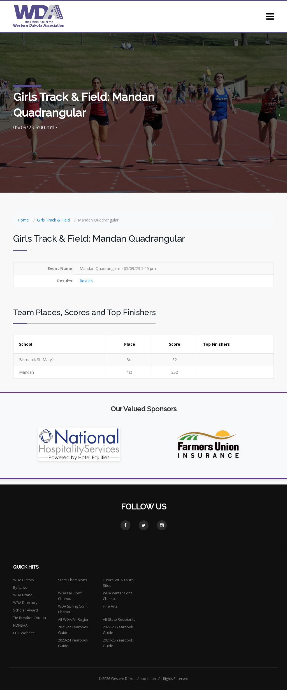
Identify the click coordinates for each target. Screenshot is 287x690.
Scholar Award (25, 610)
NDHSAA (20, 625)
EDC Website (24, 632)
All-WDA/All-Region (73, 619)
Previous (11, 113)
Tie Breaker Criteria (29, 617)
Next (276, 113)
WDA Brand (23, 594)
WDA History (23, 579)
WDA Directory (25, 602)
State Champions (72, 579)
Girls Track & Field (53, 220)
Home (23, 220)
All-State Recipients (119, 619)
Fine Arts (110, 606)
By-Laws (20, 587)
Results (86, 280)
